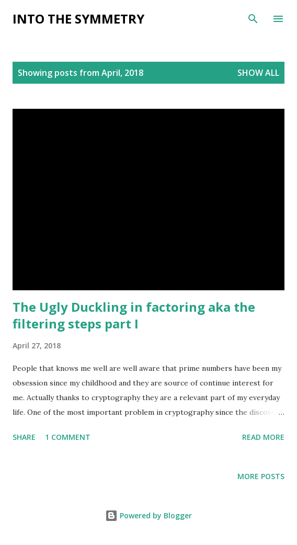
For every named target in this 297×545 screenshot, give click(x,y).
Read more (263, 437)
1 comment (67, 437)
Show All (258, 72)
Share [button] (24, 437)
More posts (260, 476)
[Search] (253, 19)
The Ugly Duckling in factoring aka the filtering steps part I (134, 315)
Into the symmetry (78, 18)
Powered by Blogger (148, 515)
